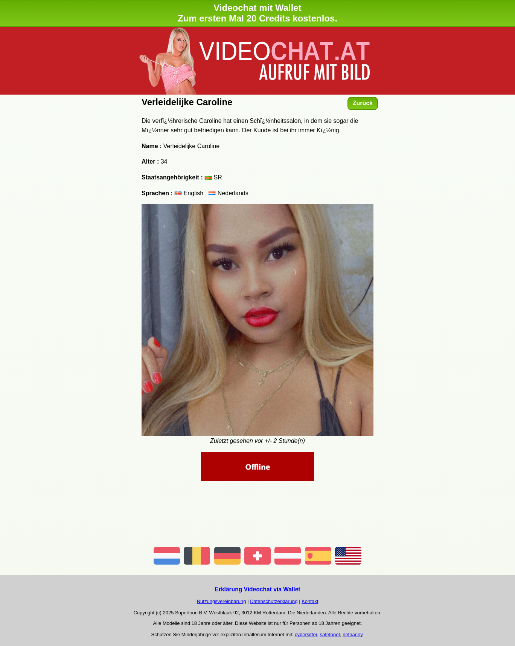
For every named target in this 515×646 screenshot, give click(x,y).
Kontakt (310, 601)
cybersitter (306, 634)
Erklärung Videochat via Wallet (257, 589)
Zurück (363, 103)
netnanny (353, 634)
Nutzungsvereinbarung (221, 601)
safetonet (330, 634)
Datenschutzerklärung (273, 601)
